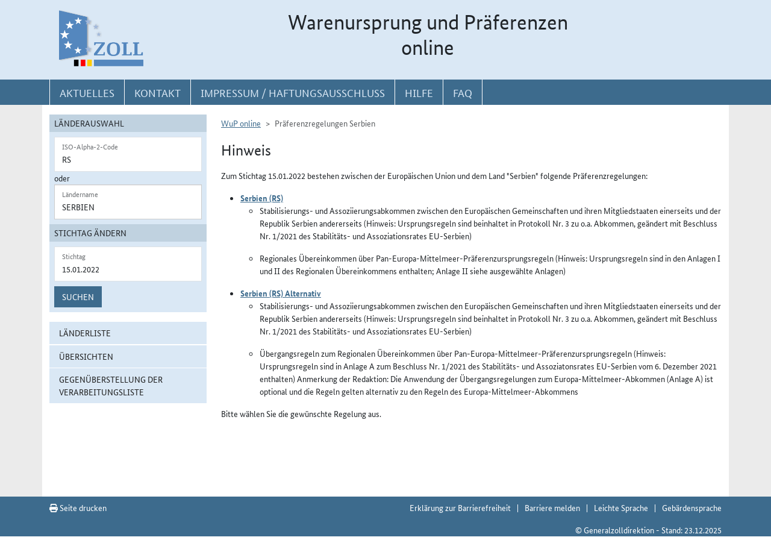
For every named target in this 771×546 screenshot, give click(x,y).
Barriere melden (552, 507)
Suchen (78, 296)
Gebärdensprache (692, 507)
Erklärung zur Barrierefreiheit (460, 507)
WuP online (241, 123)
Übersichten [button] (86, 356)
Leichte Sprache (621, 507)
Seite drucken (78, 507)
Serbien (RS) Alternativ (280, 293)
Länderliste (85, 333)
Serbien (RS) (261, 198)
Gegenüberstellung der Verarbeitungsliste (111, 385)
